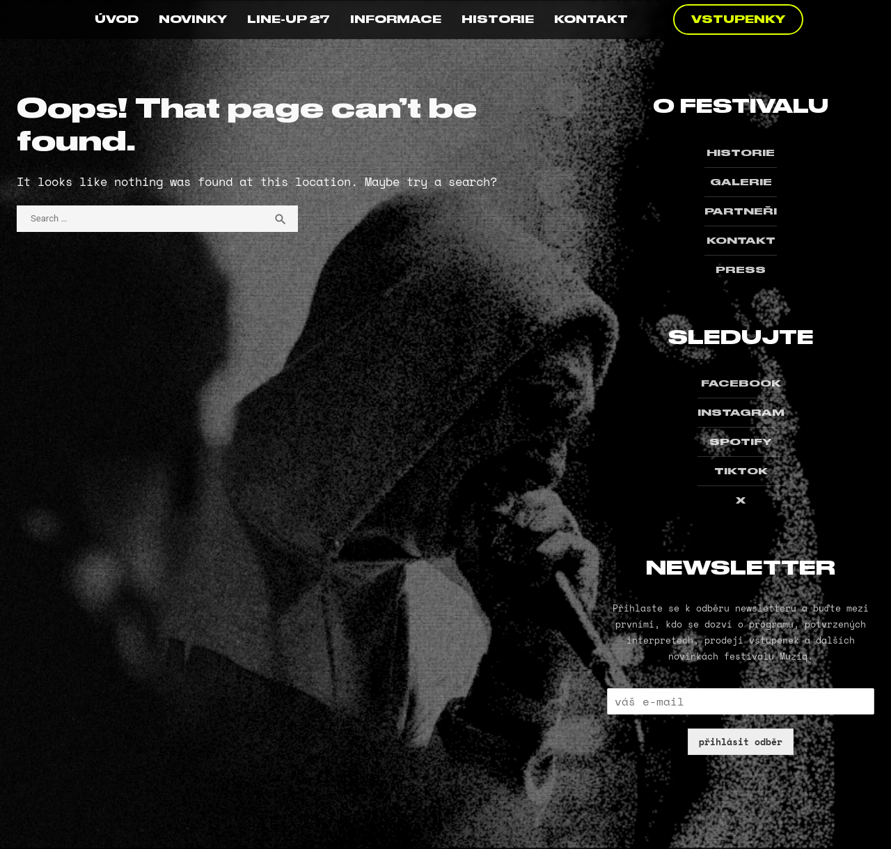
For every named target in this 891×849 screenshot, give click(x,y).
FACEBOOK (741, 383)
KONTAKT (591, 19)
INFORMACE (395, 19)
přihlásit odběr (740, 742)
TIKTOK (741, 470)
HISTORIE (498, 19)
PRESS (741, 269)
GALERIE (741, 181)
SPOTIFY (740, 441)
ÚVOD (117, 19)
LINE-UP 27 (288, 19)
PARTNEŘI (740, 211)
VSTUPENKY (738, 19)
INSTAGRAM (740, 412)
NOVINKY (193, 19)
